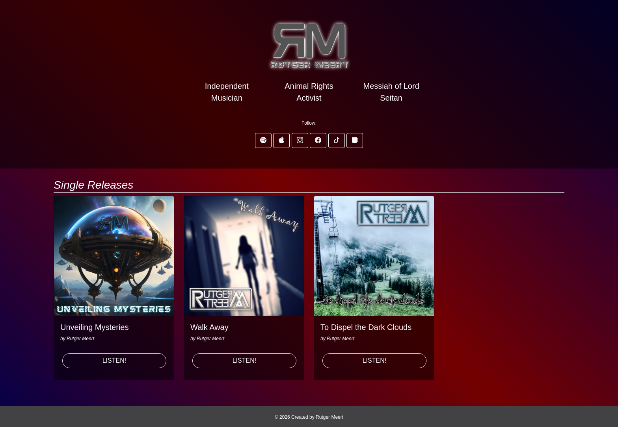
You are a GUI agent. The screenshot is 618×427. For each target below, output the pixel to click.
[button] (263, 140)
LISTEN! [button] (114, 360)
